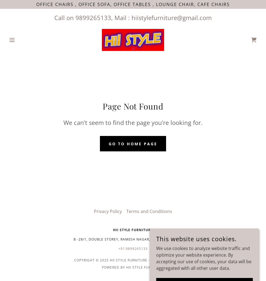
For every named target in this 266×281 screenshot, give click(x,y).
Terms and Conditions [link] (149, 211)
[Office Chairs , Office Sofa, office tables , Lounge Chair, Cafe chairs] (133, 4)
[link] (133, 40)
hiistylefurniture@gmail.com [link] (171, 17)
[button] (25, 39)
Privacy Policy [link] (108, 211)
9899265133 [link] (93, 17)
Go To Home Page (133, 143)
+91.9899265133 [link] (133, 248)
